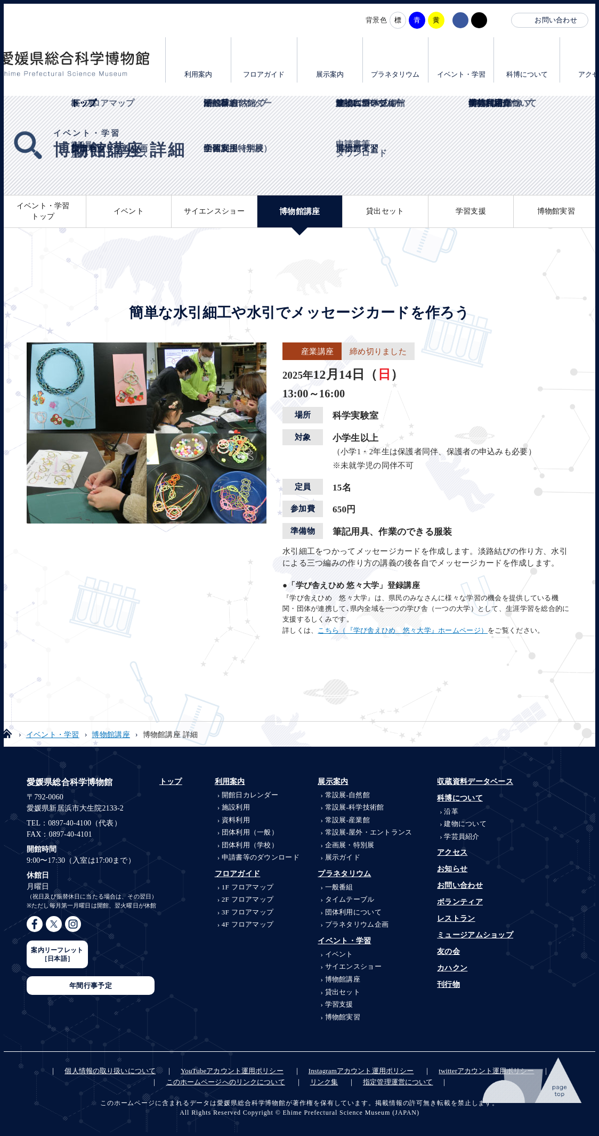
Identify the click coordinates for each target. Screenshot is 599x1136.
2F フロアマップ (248, 899)
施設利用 (236, 807)
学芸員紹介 (461, 836)
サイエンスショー (214, 211)
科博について (527, 74)
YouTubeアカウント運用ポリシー (232, 1071)
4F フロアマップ (248, 924)
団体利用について (353, 912)
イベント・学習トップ (43, 211)
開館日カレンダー (250, 795)
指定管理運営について (398, 1082)
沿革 (451, 811)
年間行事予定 (90, 986)
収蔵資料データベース (475, 782)
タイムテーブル (350, 899)
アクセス (452, 852)
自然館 (347, 795)
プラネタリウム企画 (357, 924)
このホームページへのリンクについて (225, 1082)
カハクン (452, 968)
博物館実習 (556, 211)
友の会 (448, 951)
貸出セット (385, 211)
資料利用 (236, 820)
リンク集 (324, 1082)
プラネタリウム (395, 74)
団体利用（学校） (250, 845)
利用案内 (198, 74)
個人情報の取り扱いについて (110, 1071)
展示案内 (330, 74)
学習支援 (471, 211)
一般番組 (339, 887)
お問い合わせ (556, 20)
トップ (170, 782)
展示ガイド (342, 857)
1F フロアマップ (248, 887)
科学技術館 (354, 807)
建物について (465, 824)
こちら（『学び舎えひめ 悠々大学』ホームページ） (403, 630)
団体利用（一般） (250, 832)
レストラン (456, 918)
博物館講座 (299, 211)
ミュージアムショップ (475, 935)
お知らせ (452, 869)
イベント (129, 211)
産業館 (347, 820)
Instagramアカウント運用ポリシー (361, 1071)
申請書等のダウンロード (261, 857)
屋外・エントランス (368, 832)
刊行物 (448, 984)
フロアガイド (264, 74)
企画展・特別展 (350, 845)
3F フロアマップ (248, 912)
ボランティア (460, 902)
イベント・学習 (461, 74)
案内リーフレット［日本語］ (57, 954)
